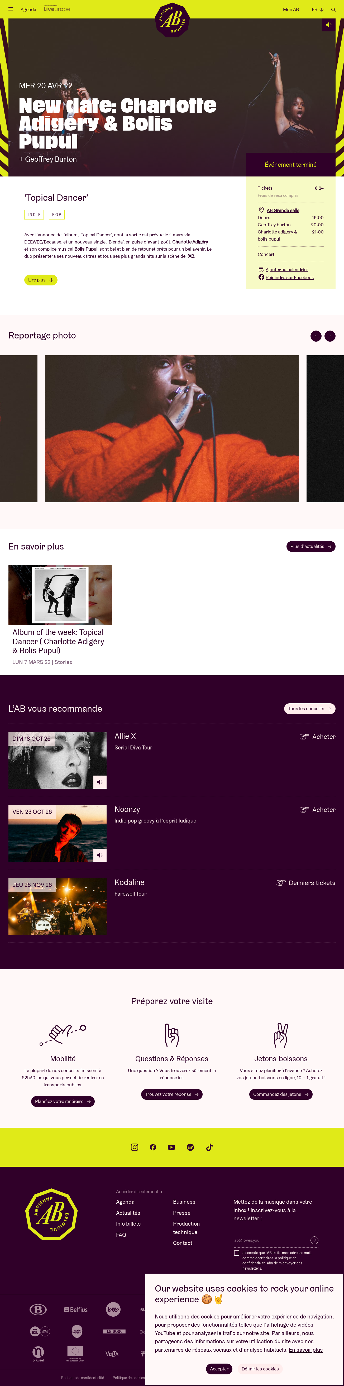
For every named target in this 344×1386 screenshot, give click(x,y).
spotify (190, 1147)
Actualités (128, 1212)
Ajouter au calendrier (283, 269)
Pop (57, 214)
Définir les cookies (260, 1369)
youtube (171, 1147)
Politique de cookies (129, 1377)
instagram (134, 1147)
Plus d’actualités (311, 546)
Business (184, 1201)
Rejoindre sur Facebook (286, 277)
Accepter (219, 1369)
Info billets (128, 1223)
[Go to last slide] (316, 336)
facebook (153, 1147)
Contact (182, 1242)
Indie (34, 214)
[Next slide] (330, 336)
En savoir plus (306, 1349)
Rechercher (333, 10)
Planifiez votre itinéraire (63, 1101)
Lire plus (41, 280)
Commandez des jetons (281, 1094)
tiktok (209, 1147)
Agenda (28, 9)
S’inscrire (314, 1240)
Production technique (186, 1228)
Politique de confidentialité (82, 1377)
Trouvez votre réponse (172, 1094)
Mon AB (291, 9)
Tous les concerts (310, 708)
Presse (181, 1212)
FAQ (121, 1234)
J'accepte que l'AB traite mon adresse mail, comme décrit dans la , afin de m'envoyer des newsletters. (276, 1260)
